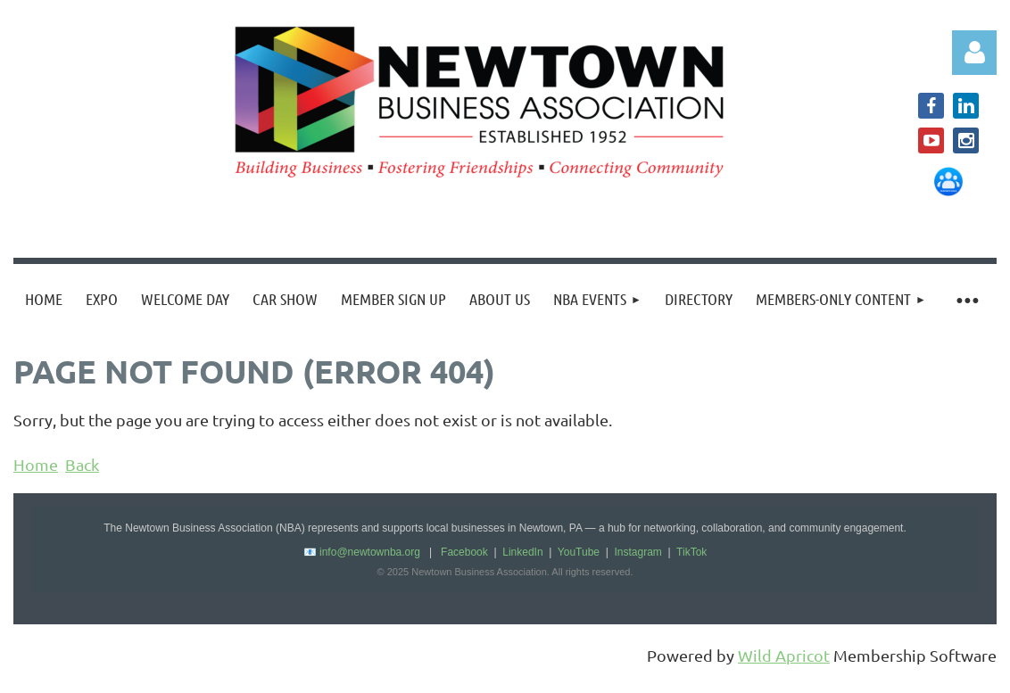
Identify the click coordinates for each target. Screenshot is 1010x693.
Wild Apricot (784, 655)
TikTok (691, 552)
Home (35, 464)
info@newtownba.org (369, 552)
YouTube (579, 552)
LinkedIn (522, 552)
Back (82, 464)
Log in (974, 52)
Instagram (637, 552)
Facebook (464, 552)
